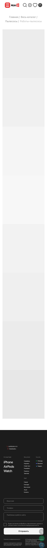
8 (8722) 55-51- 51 (13, 446)
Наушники (26, 463)
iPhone (8, 462)
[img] (13, 440)
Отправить (23, 531)
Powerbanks (27, 468)
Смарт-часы (27, 466)
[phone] (23, 508)
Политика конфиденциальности (12, 539)
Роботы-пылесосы (31, 21)
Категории (26, 484)
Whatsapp (40, 461)
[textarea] (23, 516)
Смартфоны (27, 461)
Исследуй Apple (7, 457)
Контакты (26, 492)
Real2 (25, 478)
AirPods (9, 466)
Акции (25, 489)
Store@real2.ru (12, 449)
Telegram (40, 466)
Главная (13, 17)
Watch (8, 471)
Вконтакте (40, 463)
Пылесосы (11, 21)
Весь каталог (28, 17)
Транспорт (26, 473)
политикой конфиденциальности (28, 525)
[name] (23, 501)
